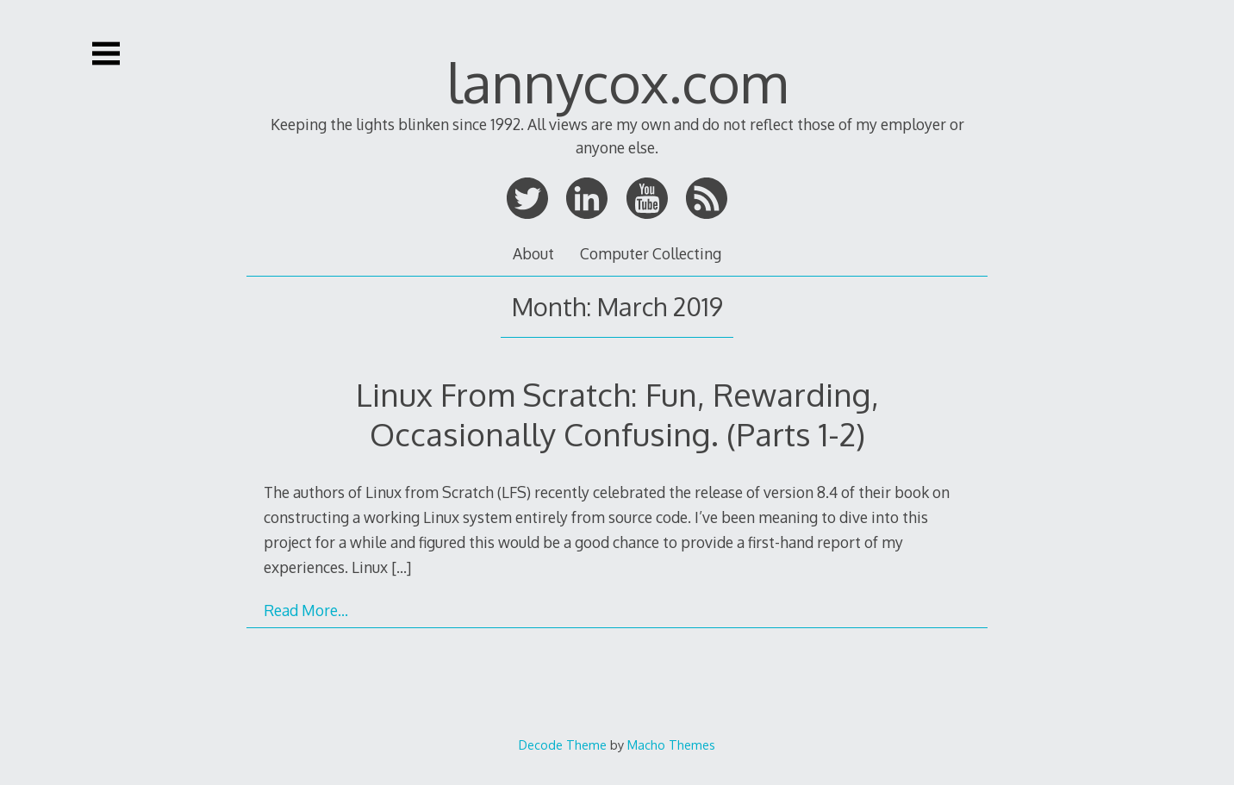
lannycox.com (617, 81)
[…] (401, 567)
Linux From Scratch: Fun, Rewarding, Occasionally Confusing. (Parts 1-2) (617, 414)
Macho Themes (671, 744)
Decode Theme (563, 744)
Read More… (306, 610)
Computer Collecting (650, 253)
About (533, 253)
